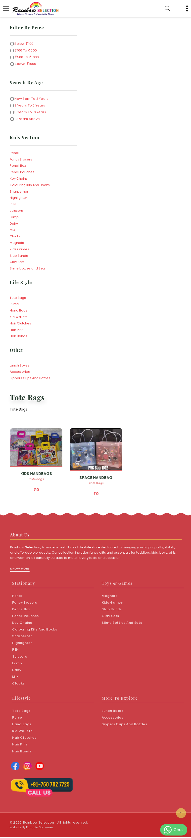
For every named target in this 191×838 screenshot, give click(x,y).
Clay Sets (17, 262)
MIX (12, 229)
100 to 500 (25, 50)
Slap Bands (19, 255)
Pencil (14, 153)
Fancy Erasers (21, 159)
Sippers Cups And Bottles (30, 378)
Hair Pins (16, 329)
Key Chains (19, 178)
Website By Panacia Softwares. (32, 828)
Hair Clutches (20, 323)
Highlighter (18, 197)
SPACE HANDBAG (99, 478)
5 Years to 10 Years (30, 112)
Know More (23, 573)
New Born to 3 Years (31, 98)
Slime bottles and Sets (28, 268)
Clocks (15, 236)
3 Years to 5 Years (29, 105)
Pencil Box (18, 165)
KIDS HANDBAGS (39, 475)
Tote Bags (18, 297)
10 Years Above (27, 118)
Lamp (14, 217)
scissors (16, 210)
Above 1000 (25, 64)
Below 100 (23, 44)
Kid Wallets (18, 316)
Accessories (20, 371)
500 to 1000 (26, 57)
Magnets (17, 242)
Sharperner (19, 191)
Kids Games (19, 249)
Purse (14, 304)
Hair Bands (18, 336)
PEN (13, 204)
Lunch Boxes (19, 365)
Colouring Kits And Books (30, 185)
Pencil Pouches (22, 172)
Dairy (14, 223)
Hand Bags (18, 310)
